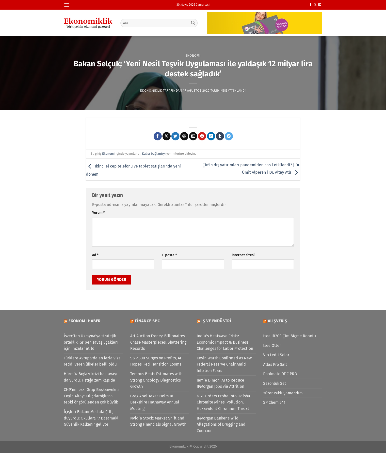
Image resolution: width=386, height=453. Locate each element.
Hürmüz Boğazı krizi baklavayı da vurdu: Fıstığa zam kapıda (90, 377)
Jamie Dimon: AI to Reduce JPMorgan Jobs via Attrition (220, 383)
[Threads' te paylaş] (184, 136)
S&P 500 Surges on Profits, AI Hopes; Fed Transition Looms (155, 361)
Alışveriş (277, 321)
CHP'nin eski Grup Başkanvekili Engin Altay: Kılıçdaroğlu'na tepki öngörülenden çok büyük (91, 395)
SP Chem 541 (274, 402)
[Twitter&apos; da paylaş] (175, 136)
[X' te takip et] (315, 4)
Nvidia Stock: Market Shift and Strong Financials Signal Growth (158, 421)
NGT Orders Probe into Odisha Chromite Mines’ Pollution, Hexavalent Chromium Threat (223, 402)
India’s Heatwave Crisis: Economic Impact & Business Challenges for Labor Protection (225, 342)
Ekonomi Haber (84, 321)
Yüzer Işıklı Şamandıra (283, 393)
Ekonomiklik (151, 90)
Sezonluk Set (274, 383)
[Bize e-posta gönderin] (319, 4)
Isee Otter (272, 345)
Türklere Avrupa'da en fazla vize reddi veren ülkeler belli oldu (92, 361)
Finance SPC (147, 321)
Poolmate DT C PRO (280, 373)
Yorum (98, 213)
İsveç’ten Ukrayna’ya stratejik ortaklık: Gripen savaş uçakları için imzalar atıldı (91, 342)
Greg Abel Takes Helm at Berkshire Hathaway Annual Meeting (154, 402)
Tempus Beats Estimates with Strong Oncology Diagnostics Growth (156, 380)
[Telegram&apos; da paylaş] (229, 136)
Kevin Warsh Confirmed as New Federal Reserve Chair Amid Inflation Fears (224, 364)
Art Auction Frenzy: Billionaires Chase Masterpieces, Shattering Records (158, 342)
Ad (95, 255)
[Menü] (67, 5)
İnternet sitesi (243, 255)
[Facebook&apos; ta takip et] (310, 4)
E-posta (169, 255)
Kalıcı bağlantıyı (154, 153)
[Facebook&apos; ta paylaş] (158, 136)
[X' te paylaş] (166, 136)
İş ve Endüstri (216, 321)
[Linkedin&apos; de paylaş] (211, 136)
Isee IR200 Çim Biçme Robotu (289, 336)
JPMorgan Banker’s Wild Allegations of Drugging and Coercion (221, 424)
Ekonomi (193, 55)
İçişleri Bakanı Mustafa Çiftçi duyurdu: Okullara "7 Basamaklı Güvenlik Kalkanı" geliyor (92, 418)
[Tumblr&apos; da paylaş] (220, 136)
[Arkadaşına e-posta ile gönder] (193, 136)
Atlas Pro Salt (275, 364)
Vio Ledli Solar (276, 354)
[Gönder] (193, 23)
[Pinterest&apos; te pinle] (202, 136)
